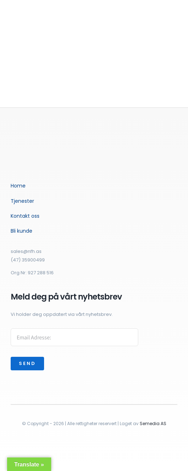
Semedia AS (153, 423)
